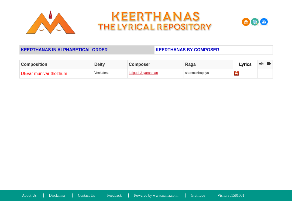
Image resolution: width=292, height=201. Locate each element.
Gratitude (198, 195)
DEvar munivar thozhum (44, 73)
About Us (29, 195)
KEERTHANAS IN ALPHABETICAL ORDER (64, 49)
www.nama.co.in (165, 195)
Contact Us (86, 195)
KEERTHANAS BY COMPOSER (187, 49)
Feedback (114, 195)
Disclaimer (57, 195)
